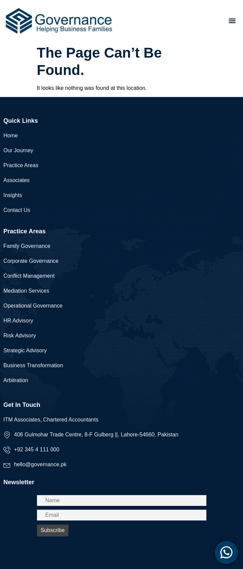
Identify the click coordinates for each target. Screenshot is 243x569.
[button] (232, 20)
